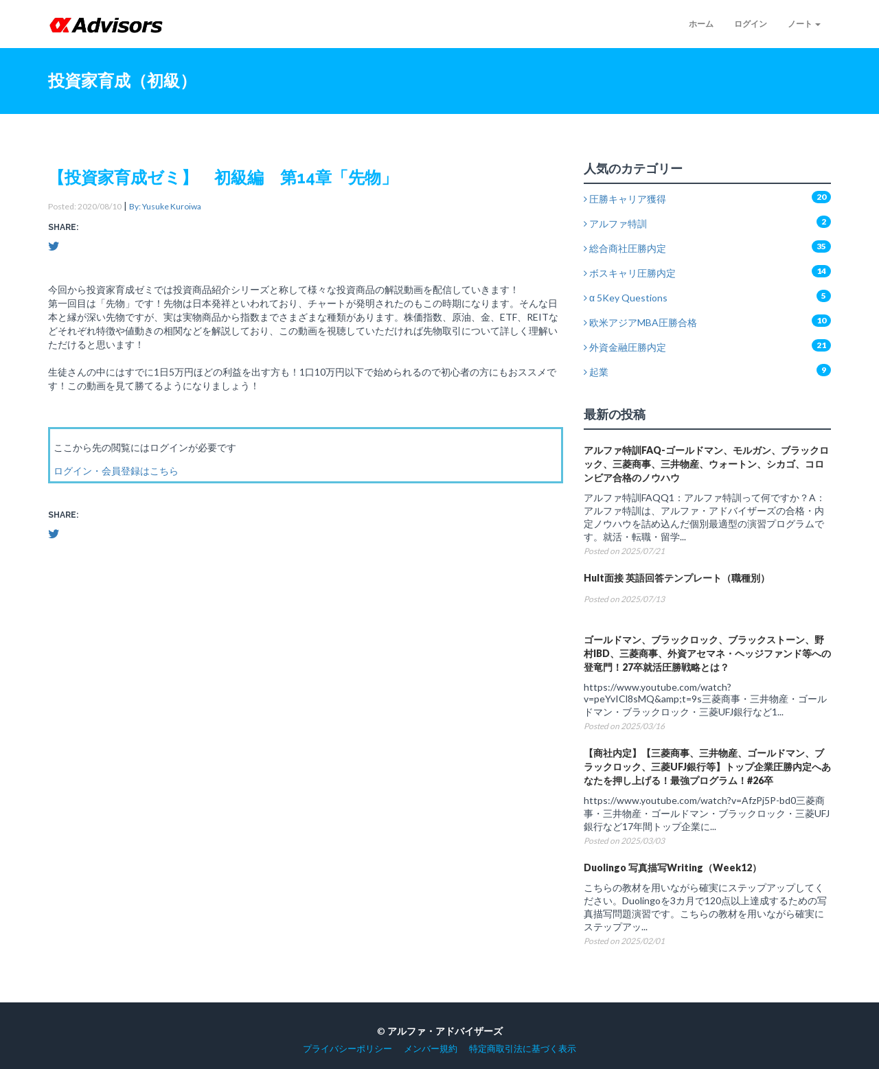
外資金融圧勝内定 (625, 347)
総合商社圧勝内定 (625, 248)
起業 (596, 372)
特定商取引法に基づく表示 (522, 1049)
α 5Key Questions (625, 297)
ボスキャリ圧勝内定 (630, 273)
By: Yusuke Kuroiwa (165, 206)
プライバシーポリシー (347, 1049)
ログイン (750, 24)
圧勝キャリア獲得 (625, 199)
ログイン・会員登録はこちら (116, 470)
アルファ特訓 (615, 223)
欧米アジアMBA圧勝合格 (640, 322)
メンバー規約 (430, 1049)
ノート (804, 24)
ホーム (701, 24)
